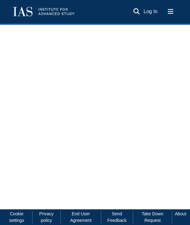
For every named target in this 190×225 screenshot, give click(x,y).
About (180, 213)
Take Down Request (152, 217)
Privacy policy (46, 217)
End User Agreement (80, 217)
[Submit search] (137, 11)
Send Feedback (117, 217)
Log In (151, 11)
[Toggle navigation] (170, 11)
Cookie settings (16, 217)
